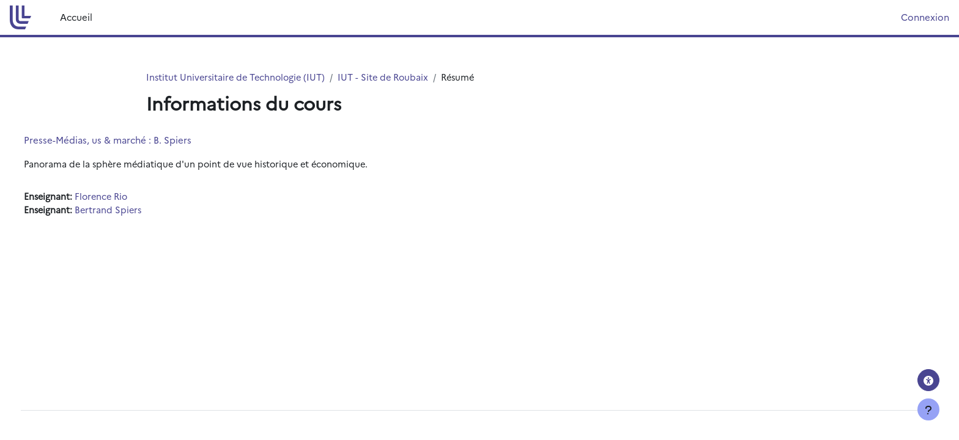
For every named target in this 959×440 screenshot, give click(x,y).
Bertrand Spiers (132, 211)
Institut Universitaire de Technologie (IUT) (238, 77)
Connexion (925, 16)
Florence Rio (126, 197)
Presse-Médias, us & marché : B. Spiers (130, 140)
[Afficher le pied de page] (928, 409)
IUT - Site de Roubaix (389, 77)
